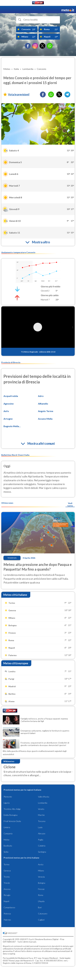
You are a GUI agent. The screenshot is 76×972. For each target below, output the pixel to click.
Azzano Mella (45, 418)
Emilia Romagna (10, 815)
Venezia (41, 876)
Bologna (41, 883)
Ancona (7, 889)
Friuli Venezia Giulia (12, 821)
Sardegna (42, 852)
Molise (7, 839)
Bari (40, 907)
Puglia (40, 839)
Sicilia (6, 852)
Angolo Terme (45, 411)
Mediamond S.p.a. (25, 958)
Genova (7, 870)
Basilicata (8, 845)
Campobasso (9, 907)
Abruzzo (41, 833)
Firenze (41, 889)
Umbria (7, 827)
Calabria (41, 845)
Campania (8, 833)
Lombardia (42, 803)
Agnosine (9, 403)
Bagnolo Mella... (12, 426)
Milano (41, 870)
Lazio (40, 827)
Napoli (6, 901)
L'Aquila (41, 901)
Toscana (41, 821)
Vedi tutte (70, 504)
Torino (7, 864)
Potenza (7, 913)
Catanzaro (42, 913)
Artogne (8, 418)
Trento (7, 876)
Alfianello (43, 403)
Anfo (6, 411)
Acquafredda (11, 396)
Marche (41, 815)
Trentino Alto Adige (12, 809)
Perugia (7, 895)
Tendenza (12, 558)
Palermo (7, 919)
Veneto (41, 809)
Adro (41, 396)
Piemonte (8, 796)
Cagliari (41, 919)
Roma (40, 895)
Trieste (7, 883)
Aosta (40, 864)
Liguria (7, 803)
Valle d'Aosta (43, 796)
